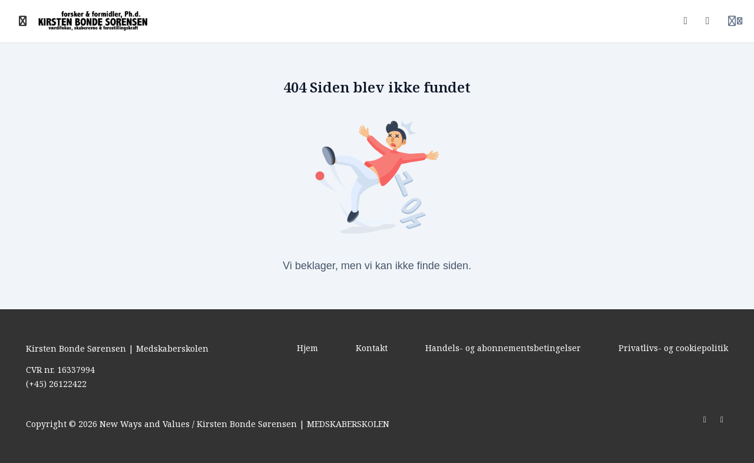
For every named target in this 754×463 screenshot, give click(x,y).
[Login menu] (735, 21)
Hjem (307, 347)
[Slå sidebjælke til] (23, 21)
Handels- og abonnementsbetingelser (503, 347)
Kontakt (372, 347)
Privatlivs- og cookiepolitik (673, 347)
